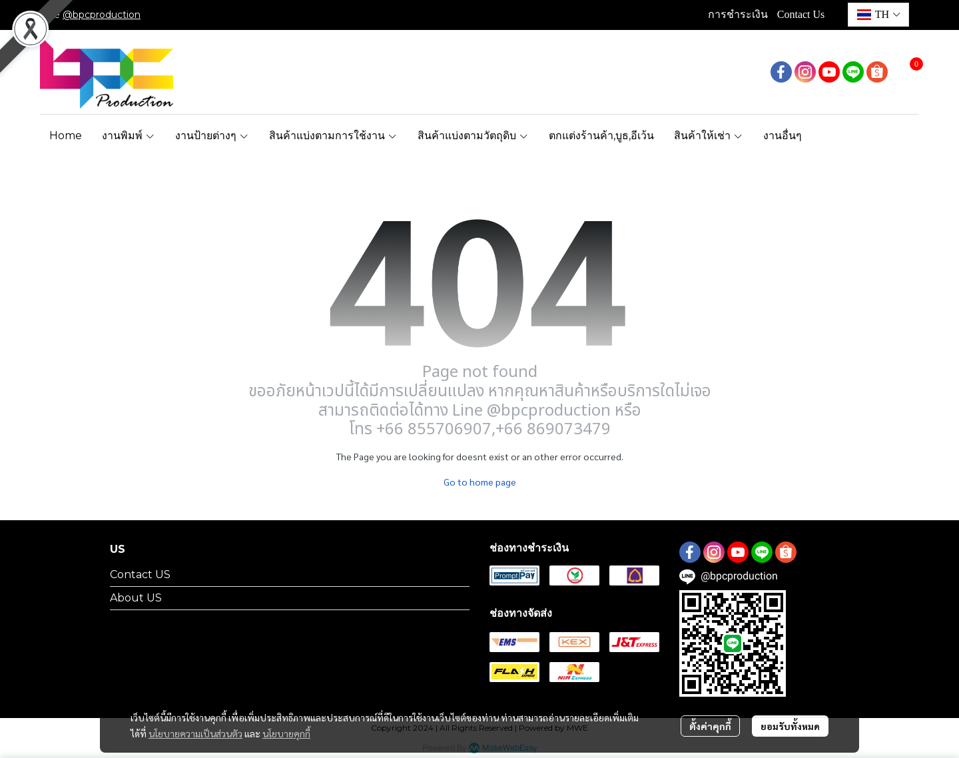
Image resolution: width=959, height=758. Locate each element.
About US (136, 597)
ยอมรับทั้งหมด (790, 726)
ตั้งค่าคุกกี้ (710, 726)
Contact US (140, 574)
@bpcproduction (102, 15)
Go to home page (480, 482)
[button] (878, 15)
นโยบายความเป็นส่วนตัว (195, 733)
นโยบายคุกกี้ (286, 733)
